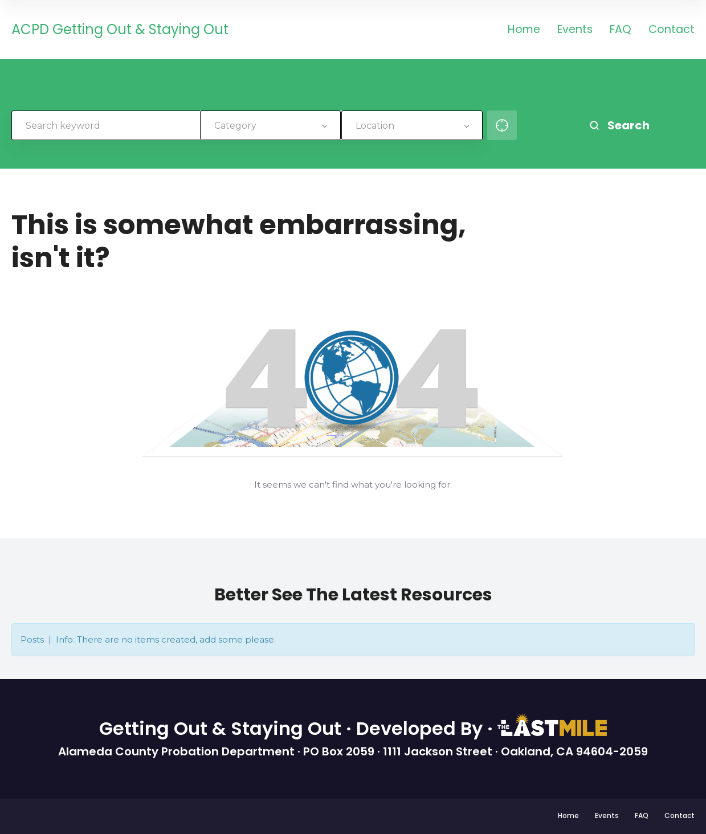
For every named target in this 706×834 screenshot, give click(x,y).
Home (524, 30)
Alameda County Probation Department (177, 751)
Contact (671, 30)
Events (575, 30)
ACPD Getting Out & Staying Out (119, 30)
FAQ (620, 30)
